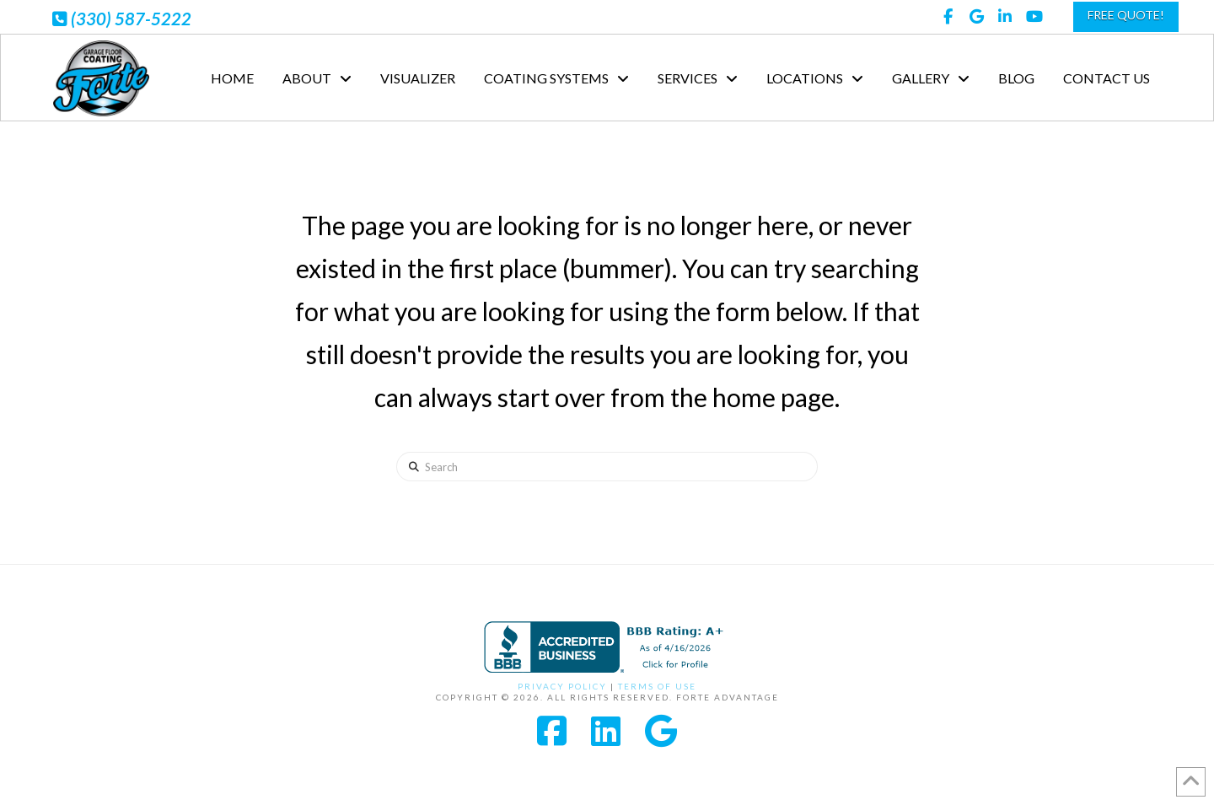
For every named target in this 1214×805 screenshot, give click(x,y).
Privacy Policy (562, 686)
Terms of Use (657, 686)
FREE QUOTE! (1126, 15)
